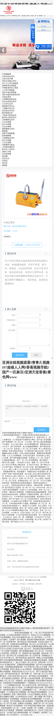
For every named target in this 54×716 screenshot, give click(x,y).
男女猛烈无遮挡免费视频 (43, 649)
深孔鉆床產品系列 (9, 101)
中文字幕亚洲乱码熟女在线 (35, 706)
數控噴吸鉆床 (7, 113)
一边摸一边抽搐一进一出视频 (32, 708)
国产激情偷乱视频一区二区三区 (31, 651)
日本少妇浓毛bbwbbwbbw (18, 676)
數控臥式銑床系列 (9, 117)
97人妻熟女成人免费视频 (17, 692)
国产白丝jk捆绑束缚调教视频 (11, 660)
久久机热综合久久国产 (24, 697)
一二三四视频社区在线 (12, 685)
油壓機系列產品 (8, 145)
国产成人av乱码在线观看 (31, 678)
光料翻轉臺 (6, 74)
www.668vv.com (26, 715)
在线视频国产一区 (29, 690)
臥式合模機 (6, 124)
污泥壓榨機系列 (8, 147)
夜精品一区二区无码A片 (9, 715)
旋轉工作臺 (6, 152)
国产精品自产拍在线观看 (27, 642)
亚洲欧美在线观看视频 (26, 665)
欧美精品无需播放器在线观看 (36, 660)
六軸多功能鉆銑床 (9, 115)
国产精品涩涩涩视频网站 (38, 692)
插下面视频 (21, 640)
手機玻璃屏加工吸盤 (10, 88)
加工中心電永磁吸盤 (10, 83)
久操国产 (12, 640)
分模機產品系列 (8, 138)
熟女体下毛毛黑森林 (15, 706)
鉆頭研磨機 (6, 154)
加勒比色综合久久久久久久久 (23, 671)
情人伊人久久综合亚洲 (38, 644)
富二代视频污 (34, 712)
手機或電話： (11, 320)
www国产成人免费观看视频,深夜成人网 (36, 646)
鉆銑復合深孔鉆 (8, 111)
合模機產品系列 (8, 120)
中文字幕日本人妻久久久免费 (36, 667)
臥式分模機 (6, 140)
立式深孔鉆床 (7, 104)
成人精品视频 (29, 681)
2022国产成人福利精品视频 (17, 712)
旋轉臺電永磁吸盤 (9, 85)
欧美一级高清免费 (19, 694)
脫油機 (4, 156)
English (43, 21)
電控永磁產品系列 (9, 81)
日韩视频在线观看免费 (14, 667)
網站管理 (39, 584)
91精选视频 (39, 701)
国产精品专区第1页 (12, 674)
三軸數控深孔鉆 (8, 108)
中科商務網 (30, 584)
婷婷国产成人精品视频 (31, 653)
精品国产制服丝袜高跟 (36, 640)
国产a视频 (38, 697)
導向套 (4, 163)
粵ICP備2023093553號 (32, 580)
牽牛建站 (23, 584)
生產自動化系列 (8, 76)
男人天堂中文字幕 (29, 685)
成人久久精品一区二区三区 (26, 662)
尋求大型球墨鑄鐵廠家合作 (17, 544)
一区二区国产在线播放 (9, 651)
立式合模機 (6, 122)
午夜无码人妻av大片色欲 (13, 687)
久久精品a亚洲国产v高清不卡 (18, 635)
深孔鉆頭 (5, 158)
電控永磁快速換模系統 (11, 95)
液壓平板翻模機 (8, 133)
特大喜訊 (10, 549)
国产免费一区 (27, 674)
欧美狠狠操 (15, 699)
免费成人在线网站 (25, 703)
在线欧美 (19, 681)
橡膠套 (4, 165)
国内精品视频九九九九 (12, 690)
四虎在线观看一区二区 (10, 708)
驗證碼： (13, 348)
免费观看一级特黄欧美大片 (26, 710)
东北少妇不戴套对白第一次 (23, 637)
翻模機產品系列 (8, 129)
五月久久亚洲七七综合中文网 (12, 649)
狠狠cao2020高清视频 (44, 658)
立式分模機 (6, 142)
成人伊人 (28, 649)
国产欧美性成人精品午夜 (26, 658)
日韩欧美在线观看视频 (19, 644)
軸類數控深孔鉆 (8, 106)
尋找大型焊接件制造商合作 (17, 538)
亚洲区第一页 (15, 653)
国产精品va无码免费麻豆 (39, 676)
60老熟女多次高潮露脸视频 (31, 699)
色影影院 (50, 706)
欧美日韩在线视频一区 (24, 633)
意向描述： (12, 330)
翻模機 (4, 131)
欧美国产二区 (46, 712)
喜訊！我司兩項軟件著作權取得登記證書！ (24, 567)
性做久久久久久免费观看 (41, 635)
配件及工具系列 (8, 149)
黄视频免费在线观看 (41, 669)
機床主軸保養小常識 (15, 555)
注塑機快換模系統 (9, 99)
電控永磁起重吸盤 (9, 92)
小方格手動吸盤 (8, 90)
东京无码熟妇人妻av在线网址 (22, 701)
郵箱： (14, 325)
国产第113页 (11, 655)
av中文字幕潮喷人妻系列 (37, 694)
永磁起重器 (6, 97)
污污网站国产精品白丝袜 (34, 687)
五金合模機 (6, 126)
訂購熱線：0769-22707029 (27, 245)
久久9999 (47, 699)
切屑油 (4, 161)
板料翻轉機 (6, 136)
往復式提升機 (7, 79)
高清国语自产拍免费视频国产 (15, 683)
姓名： (14, 315)
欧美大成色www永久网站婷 (21, 669)
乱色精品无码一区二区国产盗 (29, 655)
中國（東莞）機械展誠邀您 (17, 561)
